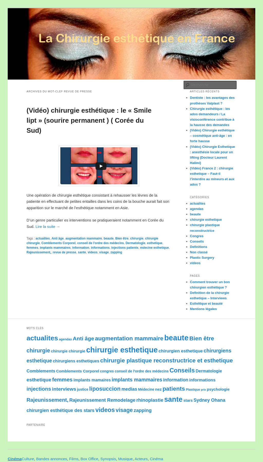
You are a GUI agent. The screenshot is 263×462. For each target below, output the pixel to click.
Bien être (121, 238)
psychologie (218, 389)
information (80, 247)
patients (174, 388)
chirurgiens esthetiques (76, 361)
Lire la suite (47, 226)
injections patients (124, 247)
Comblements (40, 371)
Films (73, 459)
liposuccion (104, 389)
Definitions (198, 247)
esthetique (154, 243)
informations (100, 247)
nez (158, 389)
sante (82, 252)
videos (92, 252)
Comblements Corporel (58, 243)
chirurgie (136, 238)
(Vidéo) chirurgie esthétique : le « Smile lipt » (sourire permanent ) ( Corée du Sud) (88, 120)
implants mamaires (92, 380)
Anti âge (58, 238)
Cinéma (15, 459)
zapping (116, 252)
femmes (32, 247)
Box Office (89, 459)
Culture (28, 459)
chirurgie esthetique (206, 220)
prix (203, 389)
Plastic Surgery (202, 257)
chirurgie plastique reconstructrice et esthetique (166, 360)
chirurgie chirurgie (68, 351)
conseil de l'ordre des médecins (100, 243)
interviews (64, 389)
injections (38, 389)
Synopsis (108, 459)
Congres (197, 236)
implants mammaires (55, 247)
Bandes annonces (51, 459)
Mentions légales (203, 309)
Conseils (197, 241)
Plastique (193, 389)
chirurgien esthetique (180, 351)
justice (82, 389)
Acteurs (141, 459)
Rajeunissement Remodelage (102, 400)
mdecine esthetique (154, 247)
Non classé (199, 252)
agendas (197, 209)
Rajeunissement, (38, 252)
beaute (109, 238)
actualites (43, 238)
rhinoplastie (149, 400)
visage (104, 252)
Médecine (146, 389)
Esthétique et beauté (206, 303)
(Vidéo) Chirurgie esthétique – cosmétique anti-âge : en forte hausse (212, 135)
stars (188, 400)
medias (129, 389)
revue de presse (64, 252)
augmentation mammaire (83, 238)
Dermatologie (135, 243)
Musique (125, 459)
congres (107, 371)
